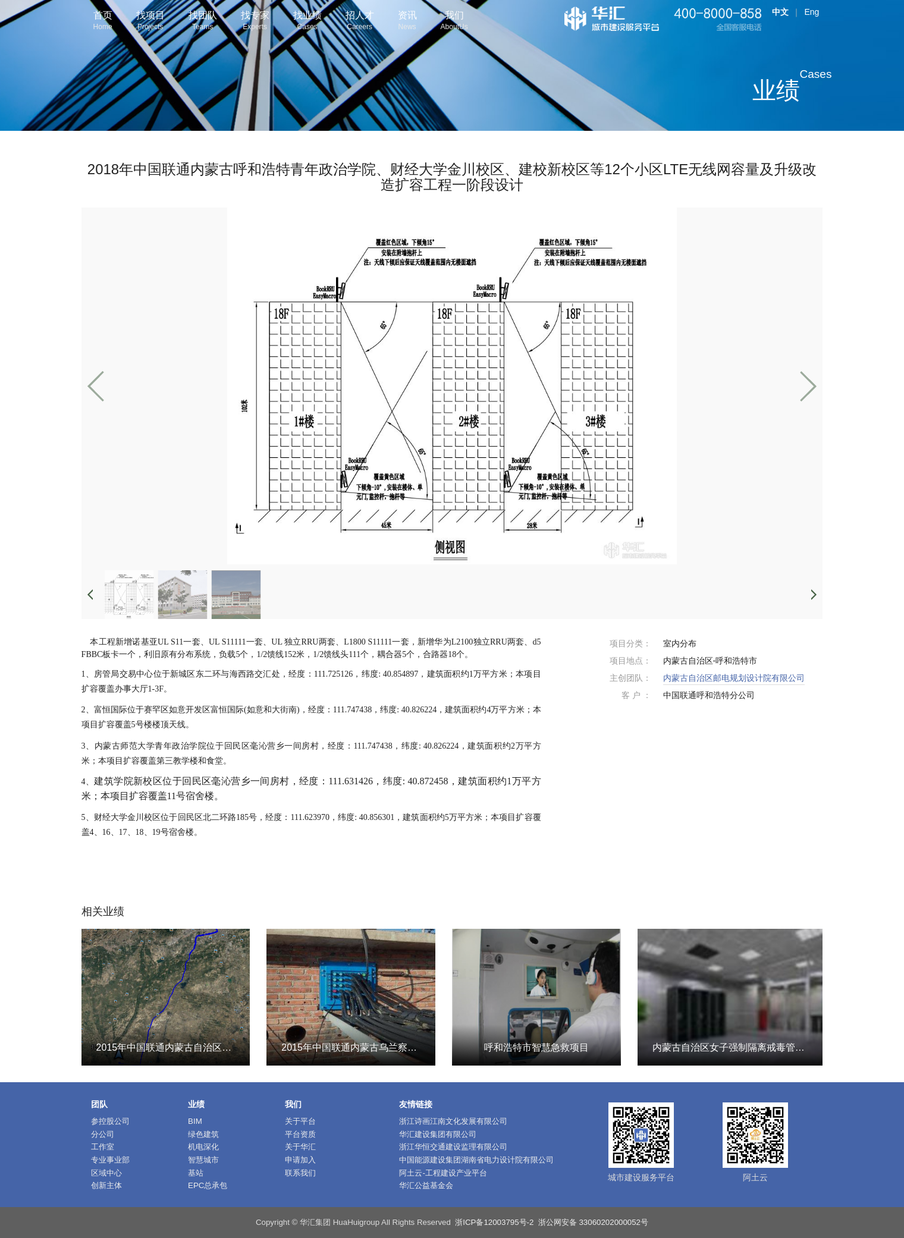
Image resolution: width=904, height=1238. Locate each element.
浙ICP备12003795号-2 (494, 1222)
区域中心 (106, 1172)
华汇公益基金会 (426, 1185)
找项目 (150, 21)
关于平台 (300, 1121)
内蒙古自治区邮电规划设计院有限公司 (734, 678)
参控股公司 (110, 1121)
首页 (102, 21)
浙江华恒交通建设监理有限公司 (453, 1146)
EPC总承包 (207, 1185)
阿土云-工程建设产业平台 (442, 1172)
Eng (811, 12)
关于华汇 (300, 1146)
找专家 (255, 21)
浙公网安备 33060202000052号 (593, 1222)
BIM (195, 1121)
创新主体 (106, 1185)
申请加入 (300, 1159)
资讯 (407, 21)
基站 (195, 1172)
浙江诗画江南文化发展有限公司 (453, 1121)
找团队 (203, 21)
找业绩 (307, 21)
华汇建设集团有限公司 (437, 1134)
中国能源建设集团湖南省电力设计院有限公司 (476, 1159)
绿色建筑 (203, 1134)
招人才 (360, 21)
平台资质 (300, 1134)
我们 (454, 21)
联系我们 (300, 1172)
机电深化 (203, 1146)
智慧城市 (203, 1159)
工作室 (102, 1146)
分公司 (102, 1134)
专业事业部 (110, 1159)
